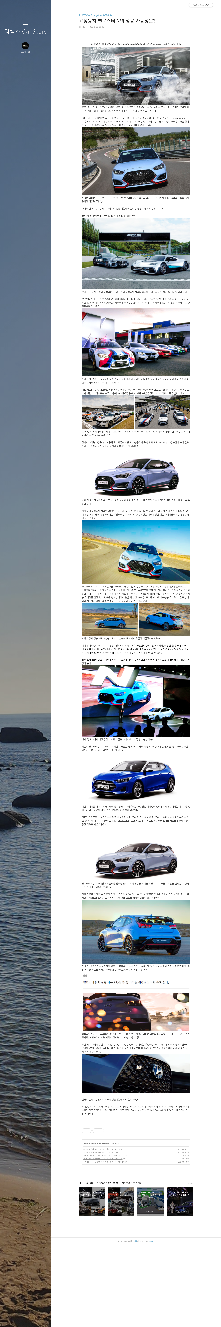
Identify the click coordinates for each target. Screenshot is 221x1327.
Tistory (151, 1323)
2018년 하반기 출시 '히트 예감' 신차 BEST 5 (99, 1235)
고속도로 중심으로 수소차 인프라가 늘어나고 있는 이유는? (103, 1238)
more (190, 1266)
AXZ (135, 1323)
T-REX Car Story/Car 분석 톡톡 (95, 15)
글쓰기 (8, 1321)
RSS (31, 1321)
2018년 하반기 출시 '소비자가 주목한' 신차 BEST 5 (101, 1232)
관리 (42, 1321)
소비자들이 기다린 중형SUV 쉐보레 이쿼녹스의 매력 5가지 (103, 1244)
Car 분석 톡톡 (100, 1226)
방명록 (19, 1321)
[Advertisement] (112, 1141)
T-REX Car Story (89, 1226)
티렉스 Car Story (25, 31)
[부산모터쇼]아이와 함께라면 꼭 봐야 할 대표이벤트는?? (102, 1241)
